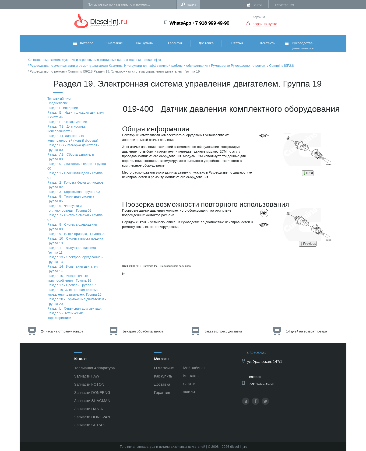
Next (308, 173)
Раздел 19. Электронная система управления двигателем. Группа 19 (74, 292)
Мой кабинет (194, 367)
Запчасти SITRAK (89, 425)
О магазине (114, 43)
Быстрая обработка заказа (143, 331)
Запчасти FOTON (89, 384)
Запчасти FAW (86, 376)
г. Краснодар (256, 352)
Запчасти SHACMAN (92, 400)
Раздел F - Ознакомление (67, 122)
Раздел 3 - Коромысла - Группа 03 (73, 192)
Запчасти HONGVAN (92, 417)
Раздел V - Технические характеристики (65, 315)
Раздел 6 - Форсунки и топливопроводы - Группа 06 (69, 208)
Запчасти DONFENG (92, 392)
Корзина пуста (265, 23)
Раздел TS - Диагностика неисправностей (66, 128)
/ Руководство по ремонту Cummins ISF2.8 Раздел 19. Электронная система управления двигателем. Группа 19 (114, 71)
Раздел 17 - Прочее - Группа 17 (71, 285)
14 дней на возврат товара (306, 331)
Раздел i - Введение (62, 108)
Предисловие (57, 103)
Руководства (298, 45)
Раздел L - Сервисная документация (75, 308)
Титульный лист (59, 98)
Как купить (144, 43)
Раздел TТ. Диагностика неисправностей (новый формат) (72, 138)
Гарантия (175, 43)
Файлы (189, 392)
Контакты (267, 43)
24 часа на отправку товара (62, 331)
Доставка (206, 43)
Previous (307, 243)
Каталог (83, 43)
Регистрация (284, 5)
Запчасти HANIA (88, 408)
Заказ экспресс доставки (223, 331)
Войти (257, 5)
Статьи (237, 43)
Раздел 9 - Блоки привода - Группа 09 (76, 234)
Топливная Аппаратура (94, 368)
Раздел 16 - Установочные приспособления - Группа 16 (69, 278)
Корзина (259, 17)
